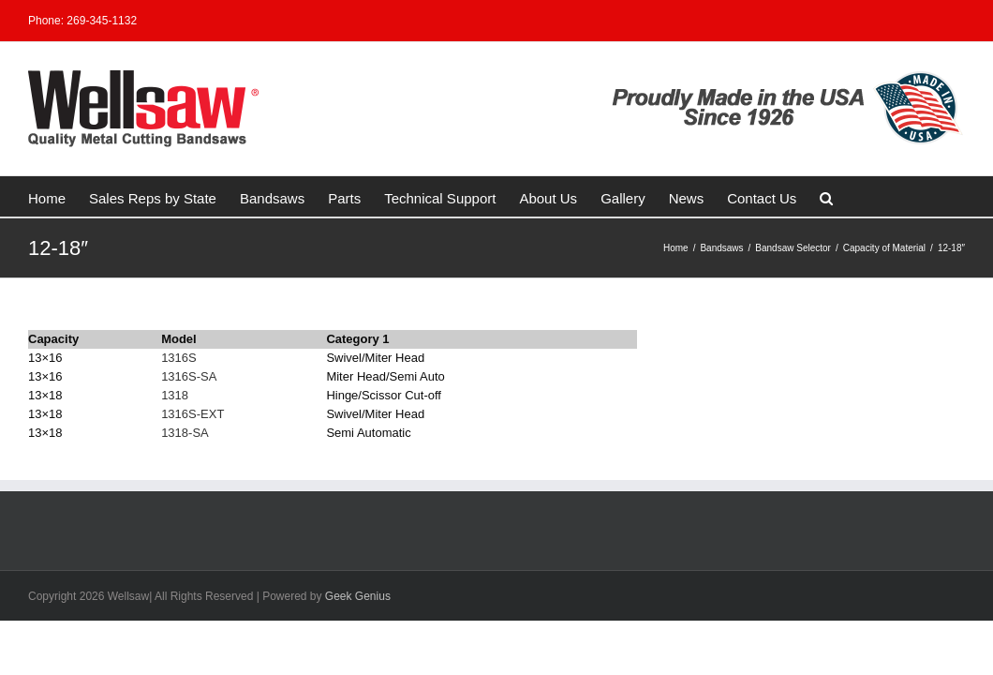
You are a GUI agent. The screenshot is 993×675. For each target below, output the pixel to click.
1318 (174, 395)
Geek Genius (358, 596)
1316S (179, 358)
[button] (741, 196)
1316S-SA (188, 376)
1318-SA (185, 433)
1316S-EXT (192, 414)
